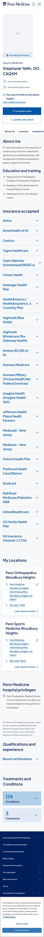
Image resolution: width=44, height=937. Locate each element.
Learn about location (26, 611)
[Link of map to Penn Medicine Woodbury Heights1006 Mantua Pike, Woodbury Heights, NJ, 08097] (36, 584)
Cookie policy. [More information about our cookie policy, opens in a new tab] (9, 917)
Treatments (13, 815)
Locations (23, 131)
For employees (22, 872)
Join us (22, 886)
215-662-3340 (17, 605)
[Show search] (33, 4)
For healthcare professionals (22, 844)
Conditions (12, 798)
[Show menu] (38, 4)
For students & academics (22, 893)
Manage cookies (22, 924)
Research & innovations (22, 865)
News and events (22, 879)
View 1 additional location (14, 102)
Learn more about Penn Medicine (22, 837)
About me (10, 131)
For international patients (22, 851)
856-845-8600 (18, 661)
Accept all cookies (22, 930)
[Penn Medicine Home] (16, 5)
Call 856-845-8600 (22, 119)
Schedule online (22, 111)
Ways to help (22, 858)
